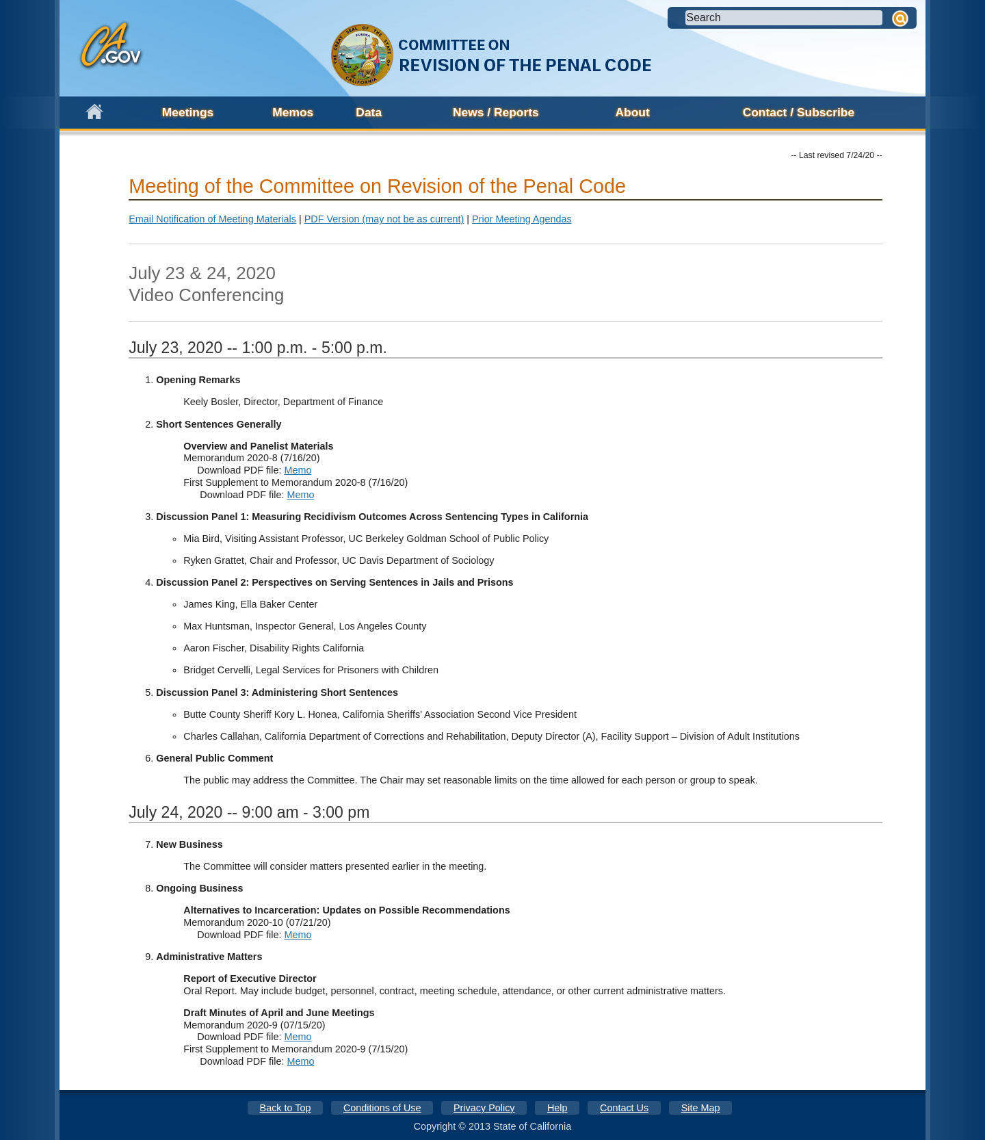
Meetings (187, 112)
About (633, 112)
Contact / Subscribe (798, 112)
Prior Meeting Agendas (522, 218)
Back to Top (285, 1107)
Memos (292, 112)
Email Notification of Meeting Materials (212, 218)
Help (557, 1107)
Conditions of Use (382, 1107)
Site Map (700, 1107)
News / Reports (496, 112)
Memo (297, 470)
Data (369, 112)
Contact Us (624, 1107)
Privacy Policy (484, 1107)
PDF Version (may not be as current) (384, 218)
